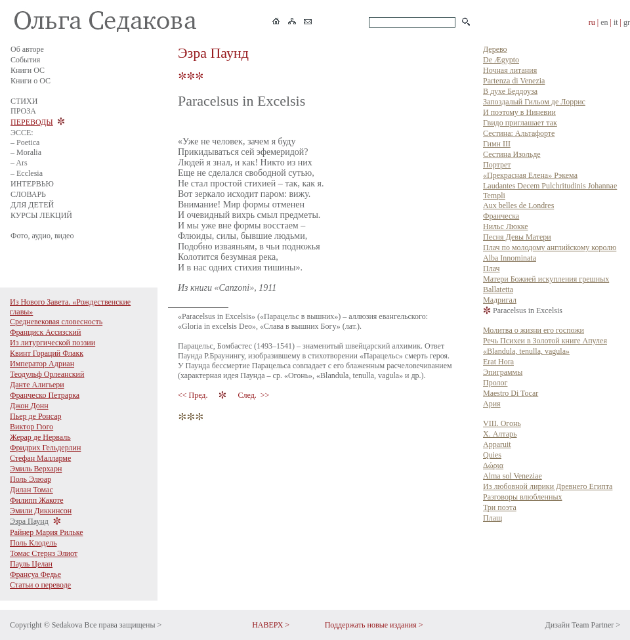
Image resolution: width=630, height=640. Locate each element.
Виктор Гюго (31, 426)
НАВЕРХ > (270, 624)
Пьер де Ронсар (36, 416)
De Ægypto (501, 59)
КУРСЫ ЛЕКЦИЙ (41, 215)
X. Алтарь (500, 433)
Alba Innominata (509, 258)
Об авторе (27, 49)
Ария (492, 403)
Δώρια (493, 465)
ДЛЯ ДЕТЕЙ (32, 204)
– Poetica (24, 142)
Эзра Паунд (29, 521)
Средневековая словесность (56, 321)
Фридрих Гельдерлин (45, 447)
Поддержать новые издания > (374, 624)
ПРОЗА (23, 111)
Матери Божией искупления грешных (546, 279)
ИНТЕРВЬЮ (32, 183)
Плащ (492, 518)
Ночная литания (510, 70)
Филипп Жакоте (37, 500)
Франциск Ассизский (45, 332)
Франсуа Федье (35, 574)
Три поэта (499, 507)
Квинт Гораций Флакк (46, 353)
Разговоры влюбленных (522, 496)
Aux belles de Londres (518, 205)
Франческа (501, 216)
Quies (492, 454)
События (25, 59)
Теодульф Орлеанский (47, 374)
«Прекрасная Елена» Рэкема (530, 175)
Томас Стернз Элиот (43, 553)
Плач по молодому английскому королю (549, 247)
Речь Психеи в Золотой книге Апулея (545, 340)
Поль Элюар (30, 479)
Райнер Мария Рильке (46, 532)
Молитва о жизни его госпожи (533, 330)
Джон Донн (29, 405)
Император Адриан (42, 363)
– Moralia (25, 152)
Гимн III (497, 143)
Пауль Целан (31, 563)
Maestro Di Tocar (510, 393)
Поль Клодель (33, 542)
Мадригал (499, 300)
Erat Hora (498, 361)
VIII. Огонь (502, 423)
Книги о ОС (30, 80)
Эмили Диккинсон (41, 510)
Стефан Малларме (40, 458)
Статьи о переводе (40, 584)
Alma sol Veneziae (512, 475)
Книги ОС (27, 70)
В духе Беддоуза (510, 91)
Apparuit (497, 444)
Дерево (495, 49)
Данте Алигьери (37, 384)
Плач (491, 268)
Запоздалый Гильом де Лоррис (534, 101)
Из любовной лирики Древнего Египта (547, 486)
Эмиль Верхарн (36, 468)
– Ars (19, 162)
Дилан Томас (31, 489)
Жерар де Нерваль (40, 437)
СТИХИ (23, 101)
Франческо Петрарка (44, 395)
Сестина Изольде (512, 154)
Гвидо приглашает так (520, 122)
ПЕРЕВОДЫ (31, 122)
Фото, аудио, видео (42, 235)
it (616, 22)
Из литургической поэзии (52, 342)
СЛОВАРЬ (28, 194)
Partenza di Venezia (514, 80)
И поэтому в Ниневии (519, 112)
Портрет (497, 164)
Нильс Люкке (505, 226)
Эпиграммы (502, 372)
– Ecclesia (26, 173)
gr (626, 22)
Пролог (495, 382)
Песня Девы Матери (517, 237)
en (604, 22)
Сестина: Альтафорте (519, 133)
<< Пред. (193, 395)
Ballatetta (498, 289)
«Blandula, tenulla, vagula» (526, 351)
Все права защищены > (122, 624)
